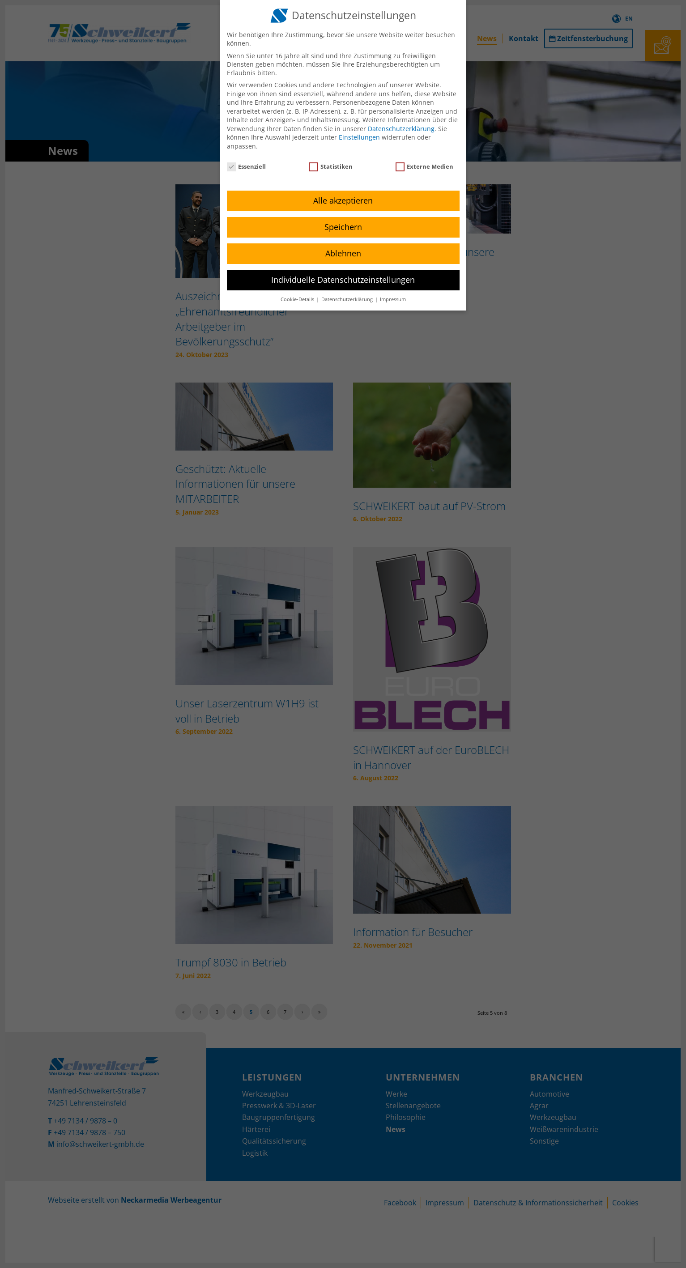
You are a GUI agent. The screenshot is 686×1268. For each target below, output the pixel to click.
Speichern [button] (343, 226)
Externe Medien (425, 166)
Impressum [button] (393, 299)
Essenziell (246, 166)
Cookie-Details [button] (298, 299)
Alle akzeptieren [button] (343, 200)
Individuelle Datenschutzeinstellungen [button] (343, 279)
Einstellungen (359, 137)
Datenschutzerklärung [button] (347, 299)
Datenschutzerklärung (401, 128)
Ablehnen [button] (343, 253)
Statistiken (331, 166)
